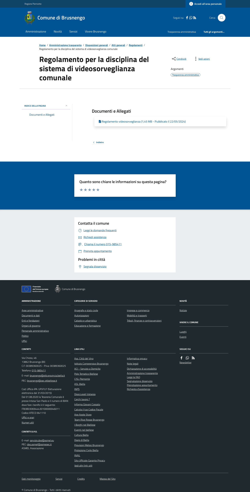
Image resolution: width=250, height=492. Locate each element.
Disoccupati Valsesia (85, 394)
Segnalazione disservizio (139, 381)
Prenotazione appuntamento (142, 385)
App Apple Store (83, 414)
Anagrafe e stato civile (86, 310)
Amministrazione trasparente (65, 45)
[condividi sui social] (179, 58)
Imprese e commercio (138, 310)
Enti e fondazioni (30, 320)
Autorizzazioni (81, 315)
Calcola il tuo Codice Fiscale (88, 409)
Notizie (183, 310)
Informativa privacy (137, 358)
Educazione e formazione (87, 326)
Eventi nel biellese (84, 430)
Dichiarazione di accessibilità (142, 369)
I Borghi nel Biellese (84, 425)
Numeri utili (28, 422)
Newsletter (185, 362)
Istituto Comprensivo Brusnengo (91, 363)
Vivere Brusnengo (95, 31)
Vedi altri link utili (83, 465)
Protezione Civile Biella (86, 450)
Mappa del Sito (107, 479)
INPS (77, 389)
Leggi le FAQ (133, 377)
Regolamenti (136, 45)
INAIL (77, 455)
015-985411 (39, 370)
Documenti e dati (31, 315)
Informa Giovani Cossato (87, 404)
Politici (25, 336)
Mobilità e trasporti (137, 315)
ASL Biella (79, 384)
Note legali (132, 363)
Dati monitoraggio (31, 479)
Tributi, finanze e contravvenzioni (144, 320)
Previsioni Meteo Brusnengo (89, 445)
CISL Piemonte (82, 379)
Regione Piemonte (33, 3)
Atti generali (118, 45)
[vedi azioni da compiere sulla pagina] (201, 58)
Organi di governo (31, 326)
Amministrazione (36, 31)
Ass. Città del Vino (83, 358)
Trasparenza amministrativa (182, 32)
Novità (58, 31)
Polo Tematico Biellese (86, 374)
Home (42, 45)
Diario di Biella (81, 440)
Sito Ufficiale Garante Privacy (89, 460)
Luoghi (183, 332)
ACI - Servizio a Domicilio (87, 369)
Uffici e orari (28, 417)
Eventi (183, 337)
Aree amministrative (32, 310)
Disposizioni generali (96, 45)
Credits (81, 479)
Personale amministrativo (35, 331)
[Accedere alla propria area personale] (205, 4)
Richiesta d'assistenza (138, 389)
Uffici (24, 341)
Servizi (73, 31)
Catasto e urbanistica (85, 320)
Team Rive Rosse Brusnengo (89, 420)
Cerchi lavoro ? (82, 399)
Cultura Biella (81, 435)
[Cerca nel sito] (220, 18)
